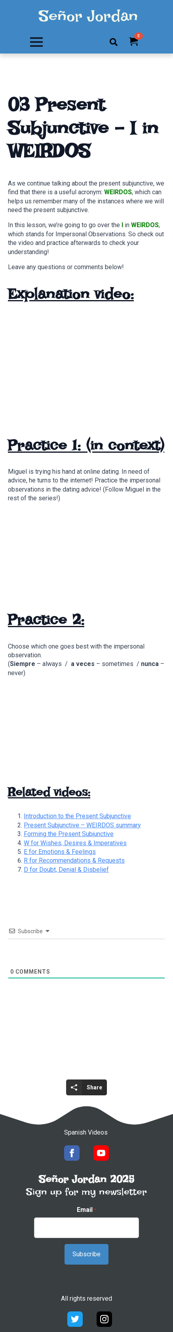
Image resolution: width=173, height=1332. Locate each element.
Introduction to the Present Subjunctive (77, 816)
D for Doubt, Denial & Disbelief (66, 869)
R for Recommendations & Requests (74, 860)
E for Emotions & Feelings (60, 851)
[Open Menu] (36, 42)
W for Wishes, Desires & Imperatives (75, 843)
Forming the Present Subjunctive (69, 834)
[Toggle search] (113, 42)
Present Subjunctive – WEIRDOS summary (82, 825)
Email (86, 1210)
